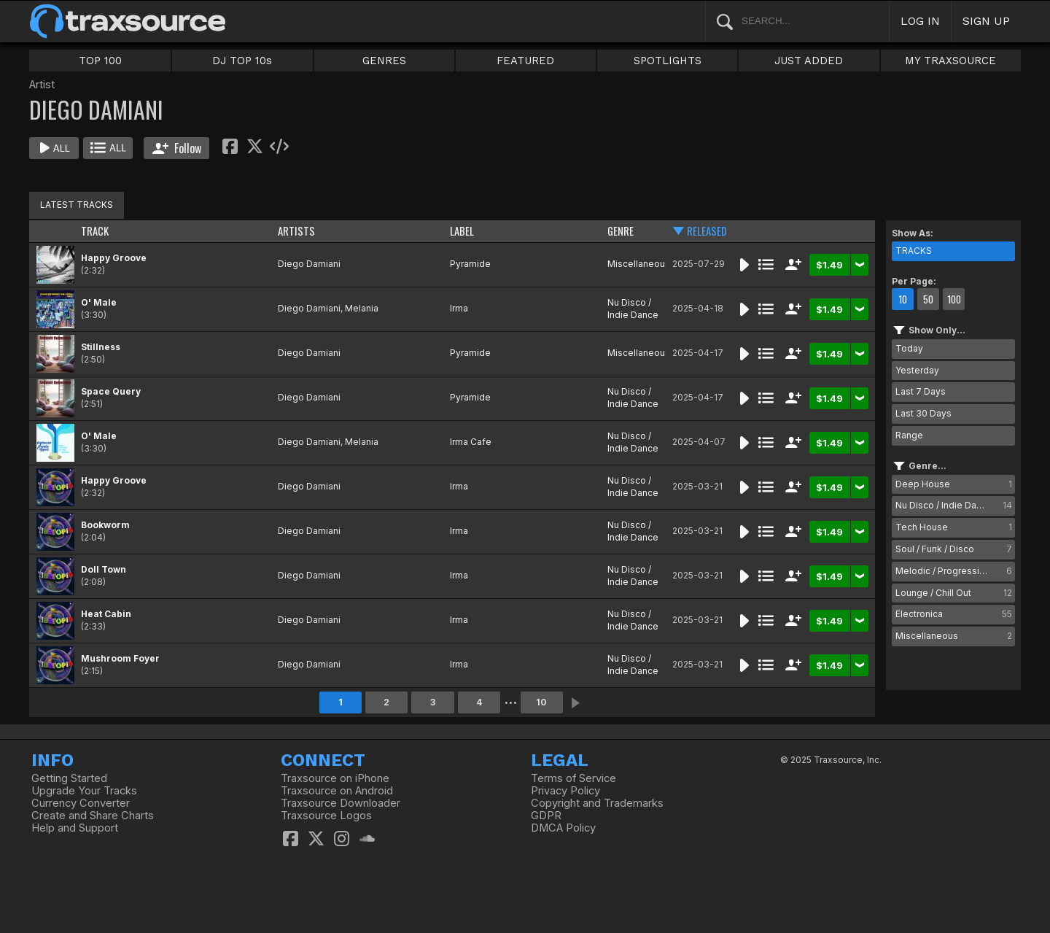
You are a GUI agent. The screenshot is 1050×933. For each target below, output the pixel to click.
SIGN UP (986, 21)
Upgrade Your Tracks (84, 790)
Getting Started (69, 778)
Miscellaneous (638, 263)
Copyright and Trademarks (597, 803)
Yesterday (917, 370)
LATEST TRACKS (76, 204)
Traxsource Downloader (340, 803)
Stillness (100, 346)
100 (954, 299)
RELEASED (707, 231)
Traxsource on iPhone (335, 778)
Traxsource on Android (337, 790)
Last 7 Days (920, 391)
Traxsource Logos (326, 815)
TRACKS (913, 250)
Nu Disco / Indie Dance (632, 308)
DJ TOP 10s (242, 60)
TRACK (95, 231)
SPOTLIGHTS (667, 60)
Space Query (111, 391)
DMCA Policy (563, 828)
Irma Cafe (470, 441)
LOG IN (920, 21)
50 (928, 299)
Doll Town (103, 569)
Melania (361, 308)
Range (909, 435)
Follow (176, 148)
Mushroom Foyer (120, 658)
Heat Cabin (106, 613)
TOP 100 (100, 60)
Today (909, 348)
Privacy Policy (565, 790)
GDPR (546, 815)
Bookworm (105, 524)
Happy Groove (114, 257)
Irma (459, 308)
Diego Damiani (309, 263)
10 (541, 702)
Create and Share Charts (92, 815)
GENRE (620, 231)
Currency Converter (80, 803)
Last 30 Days (923, 413)
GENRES (384, 60)
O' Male (99, 302)
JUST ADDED (808, 60)
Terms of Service (573, 778)
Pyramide (470, 263)
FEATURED (525, 60)
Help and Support (74, 828)
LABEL (462, 231)
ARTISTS (296, 231)
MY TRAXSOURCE (950, 60)
